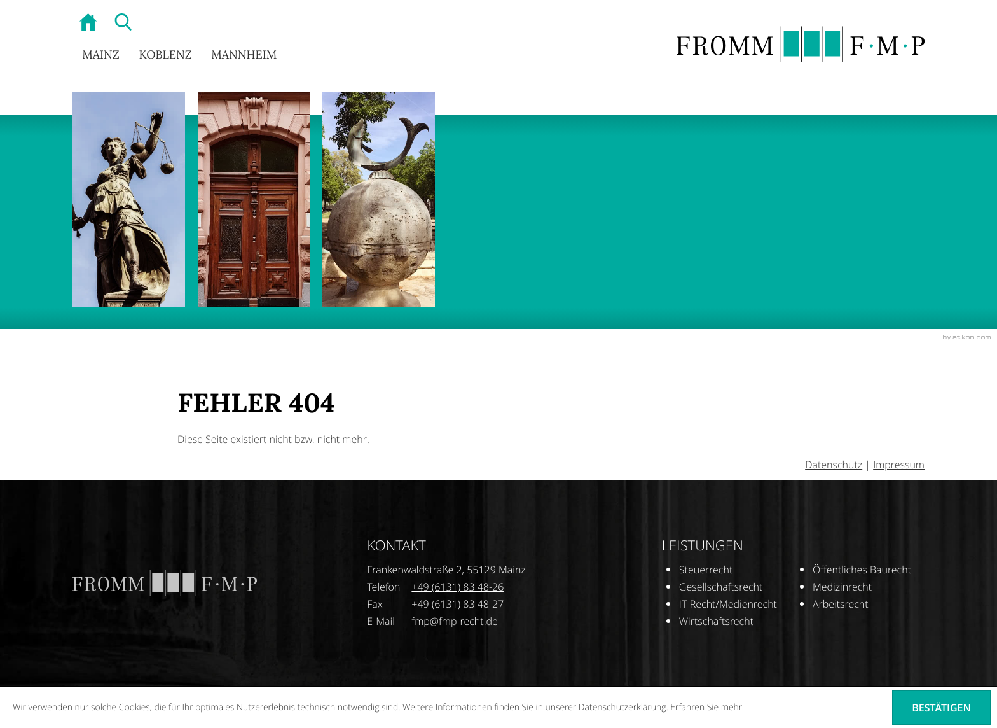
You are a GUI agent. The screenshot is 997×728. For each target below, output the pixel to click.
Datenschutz (833, 465)
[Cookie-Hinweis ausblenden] (941, 707)
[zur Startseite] (89, 23)
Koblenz (165, 55)
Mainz (101, 55)
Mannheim (244, 55)
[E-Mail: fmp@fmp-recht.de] (454, 621)
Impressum (899, 465)
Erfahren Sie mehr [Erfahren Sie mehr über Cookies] (706, 707)
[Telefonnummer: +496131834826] (457, 587)
